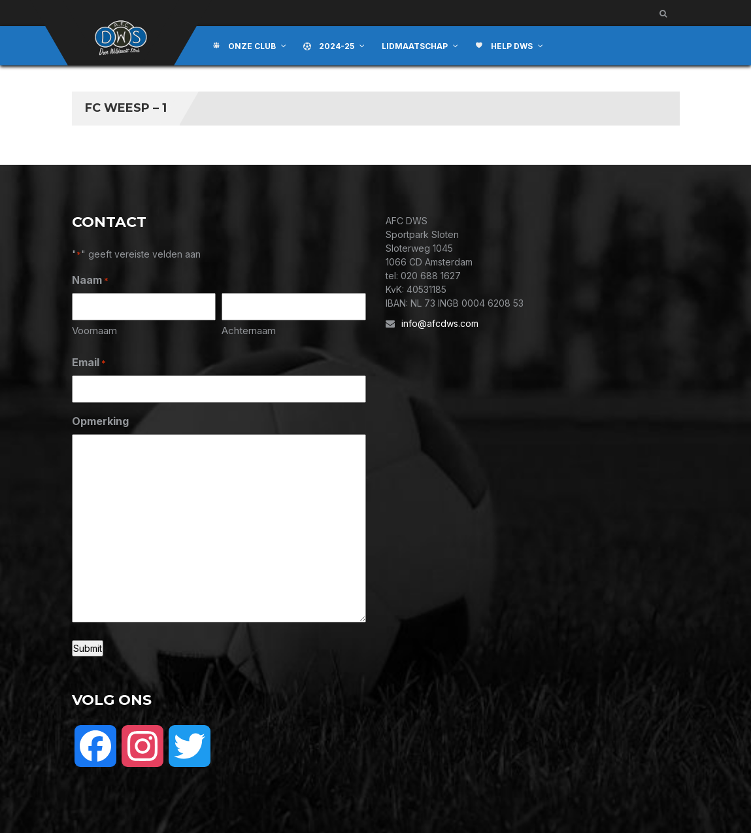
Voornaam (94, 330)
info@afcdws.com (439, 323)
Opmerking (100, 421)
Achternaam (249, 330)
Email (89, 363)
